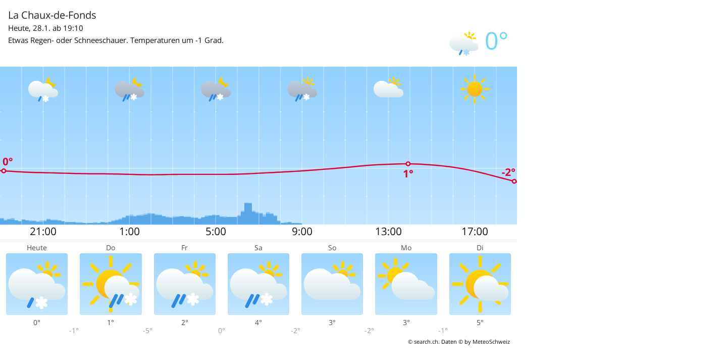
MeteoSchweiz (491, 341)
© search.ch (423, 341)
